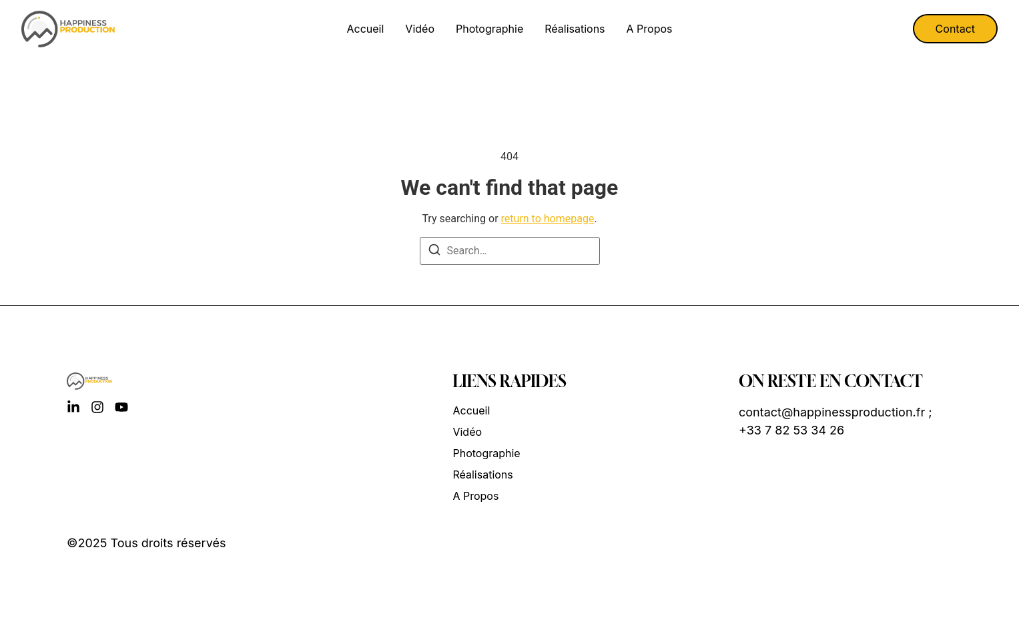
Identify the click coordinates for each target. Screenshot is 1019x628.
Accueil (365, 28)
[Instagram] (97, 407)
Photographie (489, 28)
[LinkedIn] (73, 407)
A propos (650, 28)
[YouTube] (121, 407)
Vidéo (419, 28)
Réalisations (575, 28)
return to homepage (548, 218)
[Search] (434, 252)
